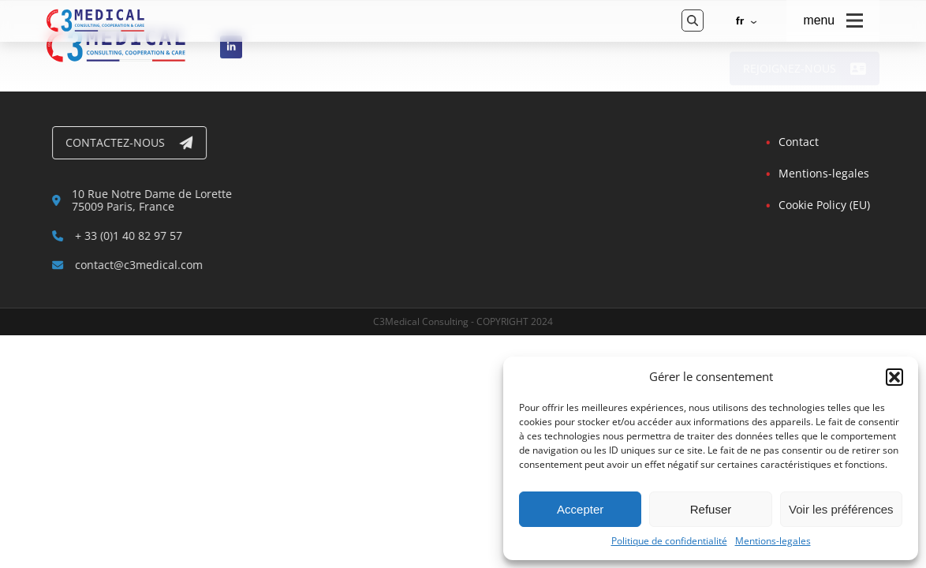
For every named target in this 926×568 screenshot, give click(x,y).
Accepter (580, 509)
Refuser (711, 509)
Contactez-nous (131, 142)
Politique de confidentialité (669, 541)
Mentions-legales (773, 541)
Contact (798, 141)
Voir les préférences (841, 509)
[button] (894, 377)
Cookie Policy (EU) (823, 204)
